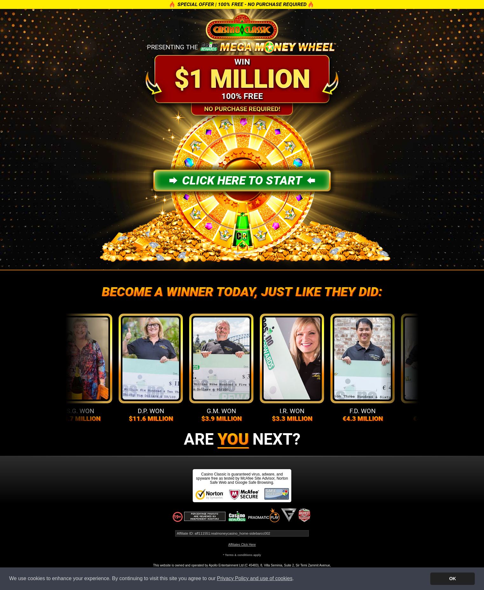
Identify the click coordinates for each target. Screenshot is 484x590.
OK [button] (452, 578)
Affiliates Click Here (242, 544)
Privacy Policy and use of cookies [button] (254, 578)
